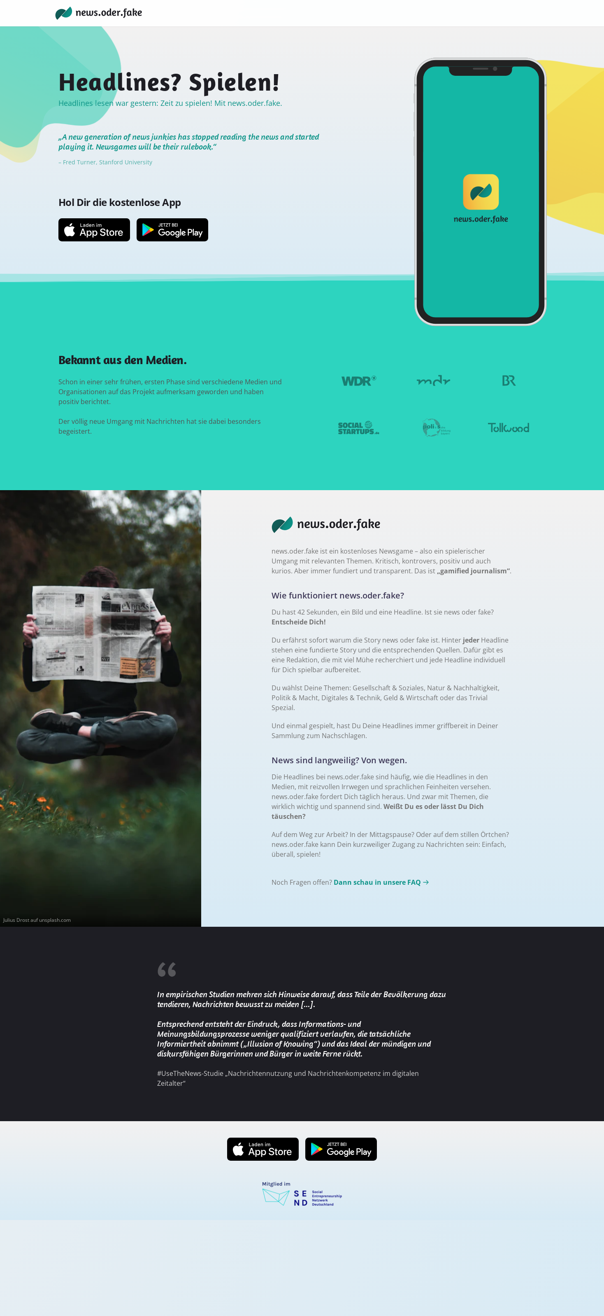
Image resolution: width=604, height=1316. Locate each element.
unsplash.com (55, 919)
